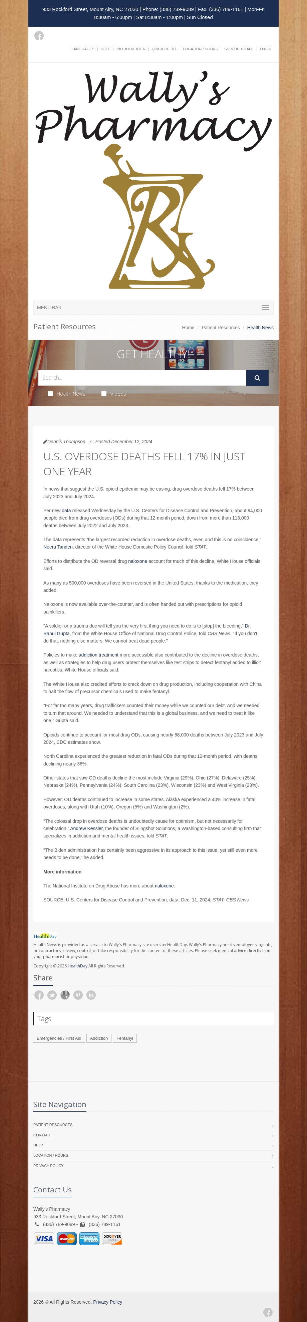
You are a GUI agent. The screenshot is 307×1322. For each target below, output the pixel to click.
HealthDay (77, 966)
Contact (42, 1135)
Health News (66, 393)
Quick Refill (164, 49)
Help (105, 49)
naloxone (137, 561)
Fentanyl (124, 1038)
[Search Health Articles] (142, 378)
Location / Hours (200, 49)
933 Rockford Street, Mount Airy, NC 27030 (90, 9)
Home (188, 327)
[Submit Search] (257, 378)
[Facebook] (39, 35)
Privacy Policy (48, 1166)
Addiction (99, 1038)
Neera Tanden (58, 547)
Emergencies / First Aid (59, 1038)
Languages (82, 49)
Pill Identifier (130, 49)
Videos (113, 393)
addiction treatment (98, 655)
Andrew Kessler (86, 828)
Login (265, 49)
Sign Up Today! (239, 49)
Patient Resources (221, 327)
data (66, 510)
